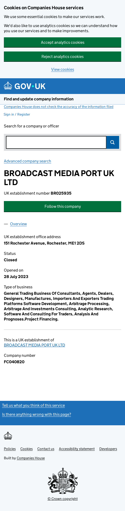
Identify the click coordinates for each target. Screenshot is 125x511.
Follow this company (62, 206)
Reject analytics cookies (62, 56)
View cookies (62, 69)
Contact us (45, 448)
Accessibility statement (77, 448)
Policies (10, 448)
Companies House (31, 458)
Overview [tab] (18, 223)
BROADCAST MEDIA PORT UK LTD (34, 345)
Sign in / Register (17, 114)
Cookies (26, 448)
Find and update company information (39, 99)
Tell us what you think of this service (33, 405)
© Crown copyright (63, 498)
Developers (108, 448)
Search (112, 142)
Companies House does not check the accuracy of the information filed (58, 106)
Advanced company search (27, 161)
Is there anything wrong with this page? (36, 414)
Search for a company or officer (31, 126)
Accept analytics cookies (62, 42)
